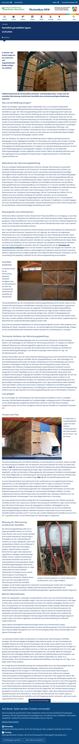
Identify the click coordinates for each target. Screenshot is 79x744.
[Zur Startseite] (39, 9)
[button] (69, 2)
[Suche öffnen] (74, 18)
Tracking (7, 732)
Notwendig (8, 726)
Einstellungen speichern (12, 740)
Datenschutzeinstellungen (39, 701)
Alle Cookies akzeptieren (34, 740)
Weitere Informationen (10, 722)
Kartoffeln (6, 37)
